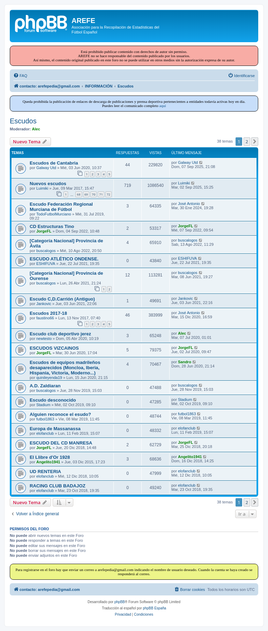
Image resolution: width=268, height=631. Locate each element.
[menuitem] (20, 75)
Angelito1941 (48, 462)
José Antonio (189, 204)
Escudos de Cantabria (54, 163)
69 (86, 194)
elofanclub (45, 433)
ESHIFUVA (45, 263)
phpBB (119, 602)
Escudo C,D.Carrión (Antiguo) (62, 299)
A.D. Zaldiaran (45, 385)
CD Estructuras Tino (52, 226)
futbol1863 (45, 419)
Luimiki (42, 188)
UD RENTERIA (45, 471)
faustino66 (45, 318)
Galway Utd (46, 168)
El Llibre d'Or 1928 (50, 457)
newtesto (44, 338)
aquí (162, 106)
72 (108, 194)
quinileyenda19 (49, 377)
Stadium (43, 405)
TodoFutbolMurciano (53, 214)
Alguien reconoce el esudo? (60, 414)
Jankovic (43, 304)
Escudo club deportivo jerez (60, 333)
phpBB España (154, 608)
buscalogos (46, 251)
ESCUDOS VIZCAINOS (54, 348)
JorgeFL (43, 231)
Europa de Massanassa (55, 428)
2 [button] (247, 141)
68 (78, 194)
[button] (254, 141)
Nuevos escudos (48, 183)
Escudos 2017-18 (48, 313)
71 (101, 194)
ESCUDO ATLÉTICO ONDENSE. (64, 258)
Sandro (184, 362)
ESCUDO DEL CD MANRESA (61, 443)
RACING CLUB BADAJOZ (57, 485)
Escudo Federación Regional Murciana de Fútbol (61, 207)
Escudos (23, 121)
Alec (36, 129)
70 (93, 194)
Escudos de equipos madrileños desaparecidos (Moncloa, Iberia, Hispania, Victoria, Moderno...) (65, 367)
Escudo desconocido (53, 400)
